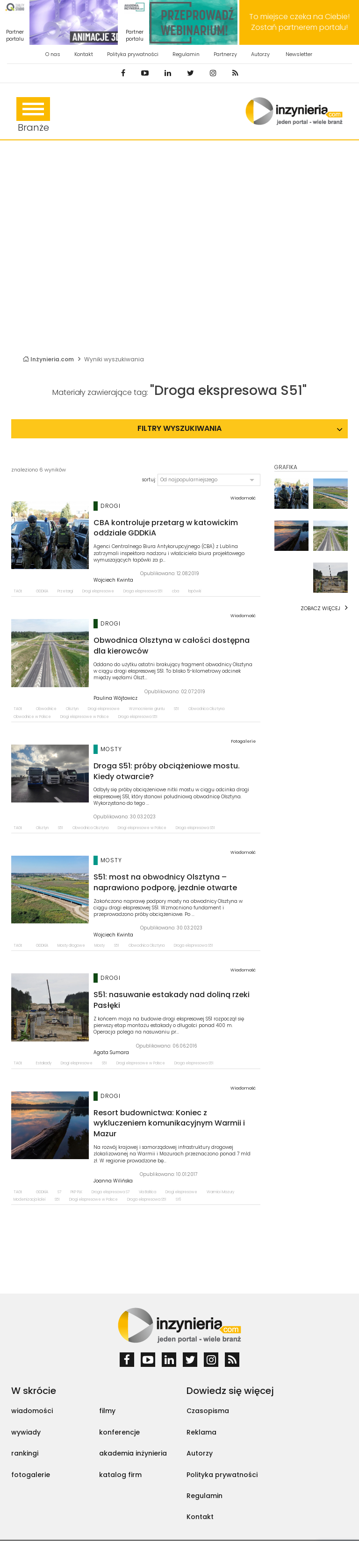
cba (175, 591)
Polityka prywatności (132, 54)
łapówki (194, 591)
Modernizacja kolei (29, 1199)
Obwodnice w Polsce (32, 716)
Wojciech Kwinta (113, 580)
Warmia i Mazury (220, 1192)
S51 (176, 708)
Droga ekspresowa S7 (110, 1192)
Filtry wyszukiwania (179, 428)
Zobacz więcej (320, 608)
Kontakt (83, 54)
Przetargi (65, 591)
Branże (33, 115)
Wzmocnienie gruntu (147, 708)
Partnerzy (225, 54)
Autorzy (260, 54)
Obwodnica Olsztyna (206, 708)
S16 (178, 1199)
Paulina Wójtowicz (115, 698)
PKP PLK (76, 1192)
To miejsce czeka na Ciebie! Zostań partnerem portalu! (299, 22)
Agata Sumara (111, 1052)
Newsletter (299, 54)
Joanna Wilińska (113, 1181)
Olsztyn (72, 708)
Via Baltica (147, 1192)
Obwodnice (46, 708)
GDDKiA (42, 591)
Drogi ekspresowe (98, 591)
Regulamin (186, 54)
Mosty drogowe (71, 945)
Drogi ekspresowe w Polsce (84, 716)
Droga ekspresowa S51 (143, 591)
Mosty (99, 945)
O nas (52, 54)
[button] (209, 480)
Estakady (43, 1063)
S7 (59, 1192)
